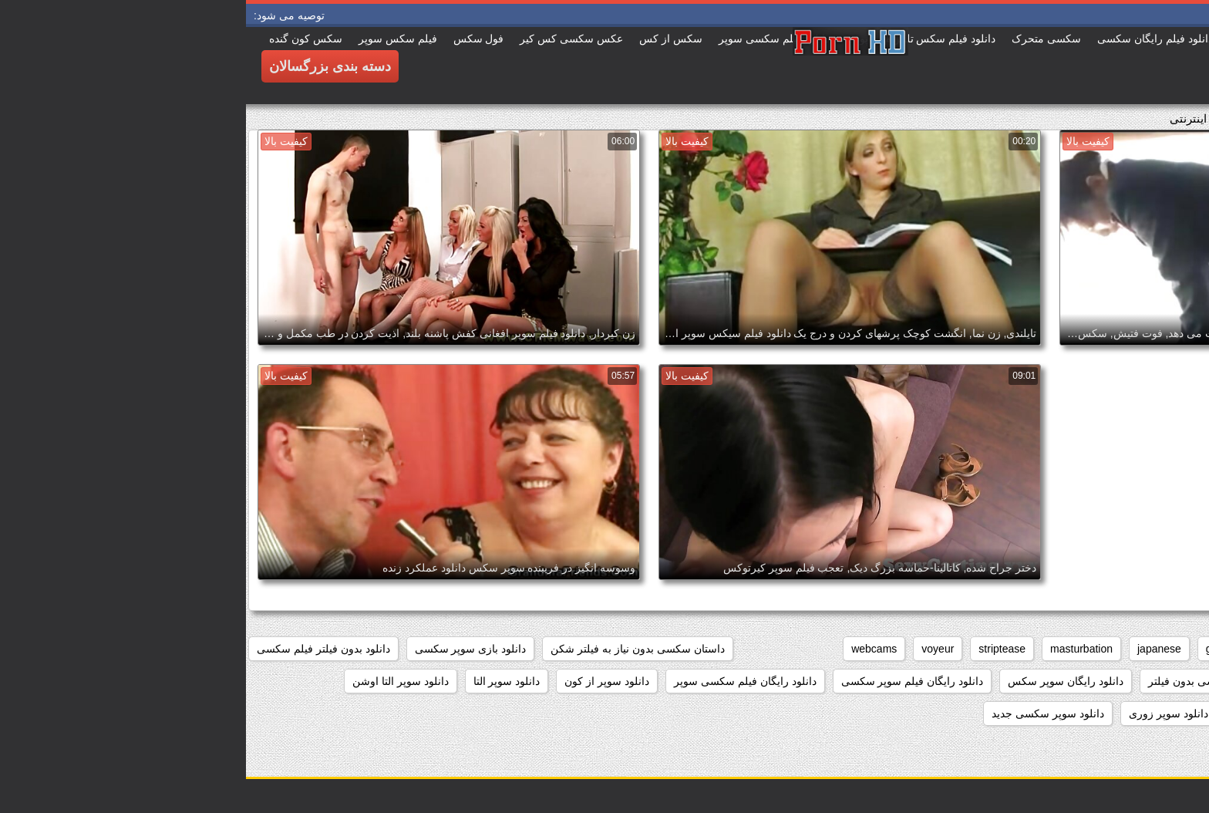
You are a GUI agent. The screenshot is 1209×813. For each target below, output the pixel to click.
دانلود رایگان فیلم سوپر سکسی (666, 681)
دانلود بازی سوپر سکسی (225, 649)
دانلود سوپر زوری (922, 713)
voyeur (691, 649)
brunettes (1048, 649)
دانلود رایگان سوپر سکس (819, 681)
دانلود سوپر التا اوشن (154, 681)
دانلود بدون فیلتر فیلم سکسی (77, 649)
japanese (913, 649)
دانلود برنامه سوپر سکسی (1130, 681)
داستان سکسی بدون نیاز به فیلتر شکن (391, 649)
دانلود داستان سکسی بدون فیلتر (974, 681)
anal (1180, 649)
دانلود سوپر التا (261, 681)
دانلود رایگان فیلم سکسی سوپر (499, 681)
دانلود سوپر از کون (360, 681)
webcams (628, 649)
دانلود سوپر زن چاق (1031, 713)
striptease (756, 649)
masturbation (835, 649)
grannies (981, 649)
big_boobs (1121, 649)
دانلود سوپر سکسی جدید (802, 713)
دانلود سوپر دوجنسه (1145, 713)
